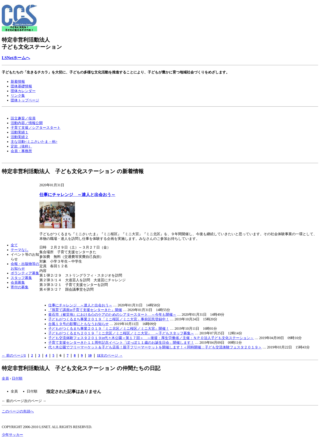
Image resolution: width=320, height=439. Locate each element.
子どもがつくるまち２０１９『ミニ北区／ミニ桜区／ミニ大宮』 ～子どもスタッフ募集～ (121, 333)
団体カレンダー (23, 91)
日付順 (17, 378)
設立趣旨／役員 (23, 118)
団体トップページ (25, 100)
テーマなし (19, 250)
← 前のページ (13, 355)
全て (14, 245)
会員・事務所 (21, 151)
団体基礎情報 (21, 86)
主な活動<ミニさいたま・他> (34, 142)
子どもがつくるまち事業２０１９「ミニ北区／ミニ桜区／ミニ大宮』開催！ (108, 328)
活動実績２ (19, 137)
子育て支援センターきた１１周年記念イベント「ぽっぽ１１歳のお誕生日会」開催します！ (121, 342)
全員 (5, 378)
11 (98, 355)
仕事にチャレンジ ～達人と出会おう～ (77, 194)
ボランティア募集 (25, 273)
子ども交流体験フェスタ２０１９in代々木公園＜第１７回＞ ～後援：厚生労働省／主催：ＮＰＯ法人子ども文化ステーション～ (151, 338)
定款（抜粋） (21, 146)
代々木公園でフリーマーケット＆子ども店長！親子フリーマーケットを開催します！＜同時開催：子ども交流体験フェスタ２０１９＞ (155, 347)
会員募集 (18, 282)
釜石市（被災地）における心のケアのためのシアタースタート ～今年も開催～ (112, 314)
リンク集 (18, 95)
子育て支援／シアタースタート (35, 127)
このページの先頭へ (18, 411)
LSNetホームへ (16, 57)
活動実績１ (19, 132)
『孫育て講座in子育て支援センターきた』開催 (85, 310)
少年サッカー (12, 435)
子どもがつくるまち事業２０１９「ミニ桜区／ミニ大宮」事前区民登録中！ (108, 319)
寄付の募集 (19, 287)
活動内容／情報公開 (27, 123)
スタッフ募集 (21, 278)
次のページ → (111, 355)
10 (90, 355)
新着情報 (18, 81)
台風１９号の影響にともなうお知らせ (78, 324)
